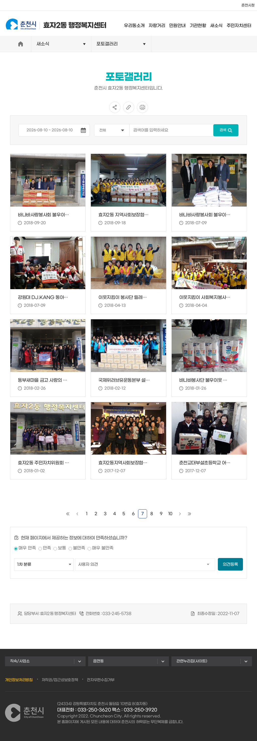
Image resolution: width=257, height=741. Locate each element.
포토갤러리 (107, 44)
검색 (223, 130)
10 (170, 513)
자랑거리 (160, 23)
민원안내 (180, 23)
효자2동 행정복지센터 (53, 23)
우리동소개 (137, 23)
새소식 (219, 23)
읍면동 (98, 661)
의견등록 (230, 564)
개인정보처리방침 (19, 680)
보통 (62, 548)
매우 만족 (27, 548)
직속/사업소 (20, 661)
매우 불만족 (102, 548)
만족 (47, 548)
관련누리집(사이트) (191, 661)
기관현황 (201, 23)
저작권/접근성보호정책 (60, 680)
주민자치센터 (242, 23)
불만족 (79, 548)
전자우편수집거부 (100, 680)
